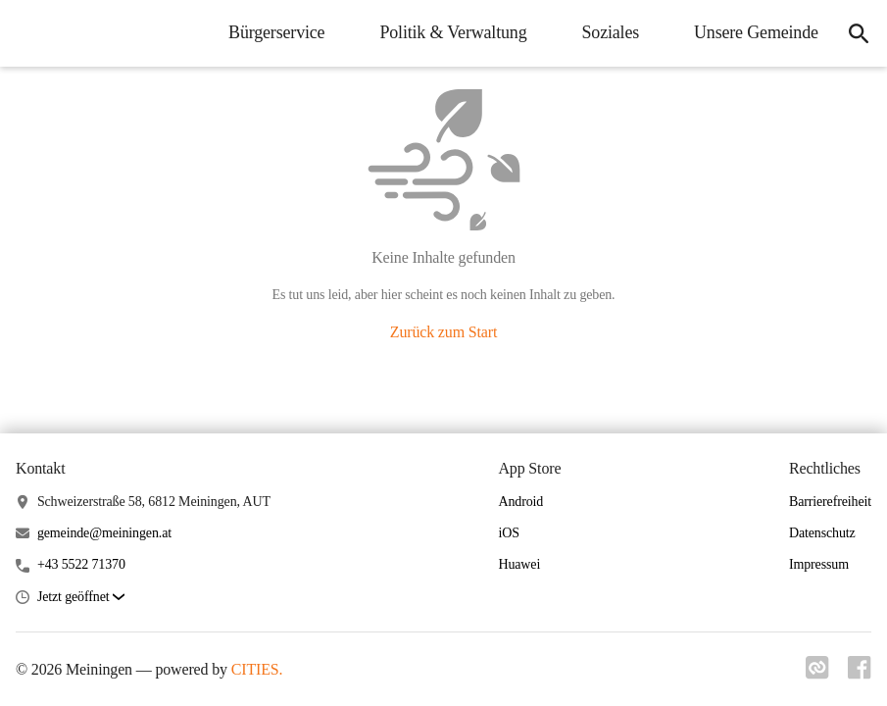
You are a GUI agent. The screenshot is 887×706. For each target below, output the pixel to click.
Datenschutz (822, 533)
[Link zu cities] (812, 673)
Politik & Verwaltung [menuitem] (443, 32)
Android (520, 501)
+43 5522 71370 (81, 564)
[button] (80, 597)
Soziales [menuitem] (601, 32)
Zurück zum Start (443, 332)
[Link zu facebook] (859, 673)
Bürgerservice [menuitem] (267, 32)
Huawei (519, 564)
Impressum (819, 564)
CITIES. (257, 669)
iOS (508, 533)
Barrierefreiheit (830, 501)
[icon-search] (853, 33)
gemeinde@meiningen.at (104, 533)
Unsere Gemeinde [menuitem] (746, 32)
